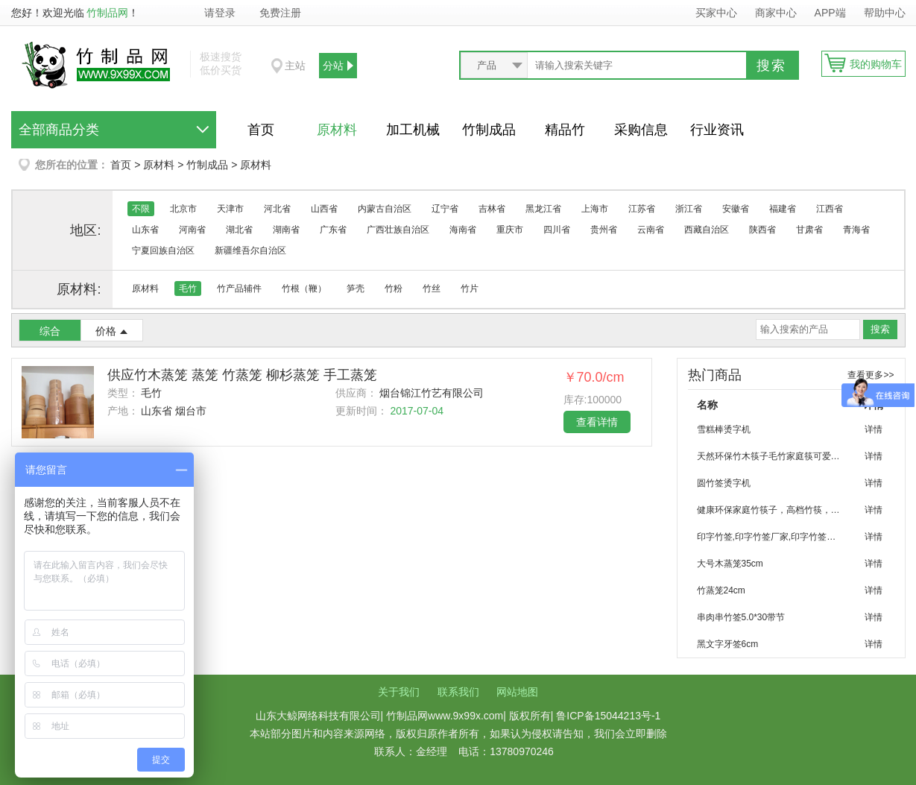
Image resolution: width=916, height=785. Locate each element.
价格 (105, 331)
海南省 (462, 229)
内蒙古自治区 (384, 209)
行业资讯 (717, 129)
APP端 (832, 13)
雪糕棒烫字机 (724, 429)
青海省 (856, 229)
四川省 (556, 229)
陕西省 (762, 229)
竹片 (469, 288)
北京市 (183, 209)
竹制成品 (489, 129)
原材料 (337, 129)
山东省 (145, 229)
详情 (873, 429)
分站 (333, 66)
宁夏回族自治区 (163, 250)
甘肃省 (809, 229)
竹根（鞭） (304, 288)
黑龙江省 (543, 209)
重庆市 (509, 229)
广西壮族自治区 (398, 229)
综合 (50, 331)
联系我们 (458, 692)
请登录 (220, 13)
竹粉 (393, 288)
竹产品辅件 (239, 288)
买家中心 (716, 13)
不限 (141, 209)
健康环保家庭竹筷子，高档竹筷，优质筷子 (775, 510)
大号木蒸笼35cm (730, 563)
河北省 (277, 209)
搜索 (771, 65)
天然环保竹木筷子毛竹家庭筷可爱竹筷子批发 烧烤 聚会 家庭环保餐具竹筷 (775, 456)
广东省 (333, 229)
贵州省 (603, 229)
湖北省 (239, 229)
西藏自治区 (706, 229)
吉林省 (491, 209)
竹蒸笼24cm (721, 590)
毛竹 (188, 288)
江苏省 (641, 209)
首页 (260, 129)
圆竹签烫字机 (724, 483)
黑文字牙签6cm (728, 644)
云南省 (650, 229)
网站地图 (517, 692)
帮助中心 (885, 13)
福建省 (782, 209)
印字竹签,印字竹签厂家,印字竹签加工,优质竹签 (775, 537)
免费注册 (280, 13)
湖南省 (286, 229)
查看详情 (597, 422)
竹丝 (431, 288)
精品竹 (565, 129)
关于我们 (399, 692)
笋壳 (355, 288)
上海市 (594, 209)
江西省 (829, 209)
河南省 (192, 229)
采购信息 (641, 129)
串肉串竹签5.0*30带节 (741, 617)
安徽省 (735, 209)
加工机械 (413, 129)
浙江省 (688, 209)
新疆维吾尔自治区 (250, 250)
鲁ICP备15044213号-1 (608, 716)
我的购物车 (876, 64)
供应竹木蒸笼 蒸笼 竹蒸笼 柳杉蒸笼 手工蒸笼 (242, 375)
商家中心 (776, 13)
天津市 (230, 209)
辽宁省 (445, 209)
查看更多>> (870, 375)
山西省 (324, 209)
